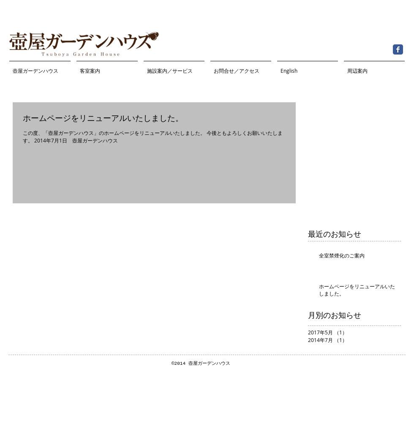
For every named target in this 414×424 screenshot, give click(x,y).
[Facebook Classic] (398, 49)
